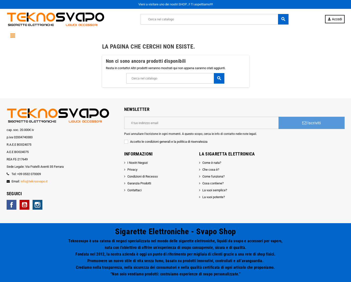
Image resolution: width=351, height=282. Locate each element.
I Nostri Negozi (137, 163)
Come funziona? (213, 176)
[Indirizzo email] (201, 123)
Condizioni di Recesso (142, 176)
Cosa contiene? (213, 183)
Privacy (132, 169)
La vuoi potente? (213, 197)
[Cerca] (214, 19)
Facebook (11, 205)
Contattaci (134, 190)
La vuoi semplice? (214, 190)
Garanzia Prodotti (139, 183)
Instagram (37, 205)
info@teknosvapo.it (34, 181)
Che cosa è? (210, 169)
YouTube (24, 205)
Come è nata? (211, 163)
